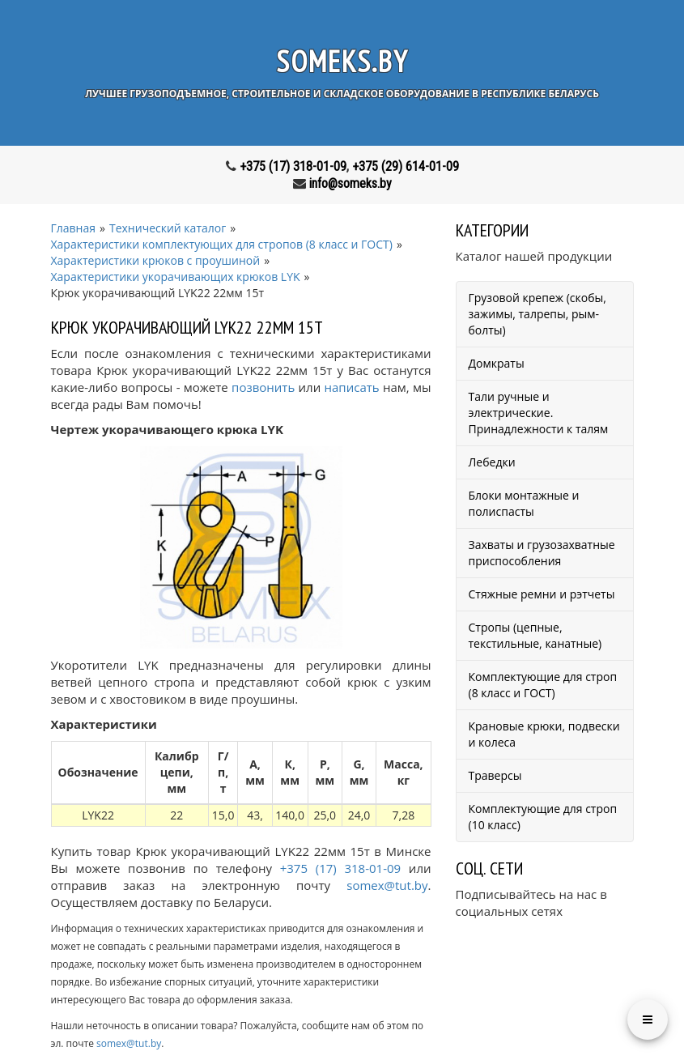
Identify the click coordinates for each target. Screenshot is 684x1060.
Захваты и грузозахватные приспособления (542, 552)
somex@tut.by (386, 885)
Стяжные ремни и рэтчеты (542, 594)
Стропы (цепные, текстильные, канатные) (535, 635)
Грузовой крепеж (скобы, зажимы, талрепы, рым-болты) (537, 314)
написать (352, 387)
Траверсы (495, 775)
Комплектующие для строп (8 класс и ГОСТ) (543, 684)
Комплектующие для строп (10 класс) (543, 816)
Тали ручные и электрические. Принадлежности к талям (539, 412)
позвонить (263, 387)
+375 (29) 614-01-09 (405, 166)
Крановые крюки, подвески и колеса (544, 734)
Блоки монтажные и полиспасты (524, 503)
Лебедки (492, 462)
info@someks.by (350, 183)
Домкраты (497, 363)
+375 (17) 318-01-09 (293, 166)
